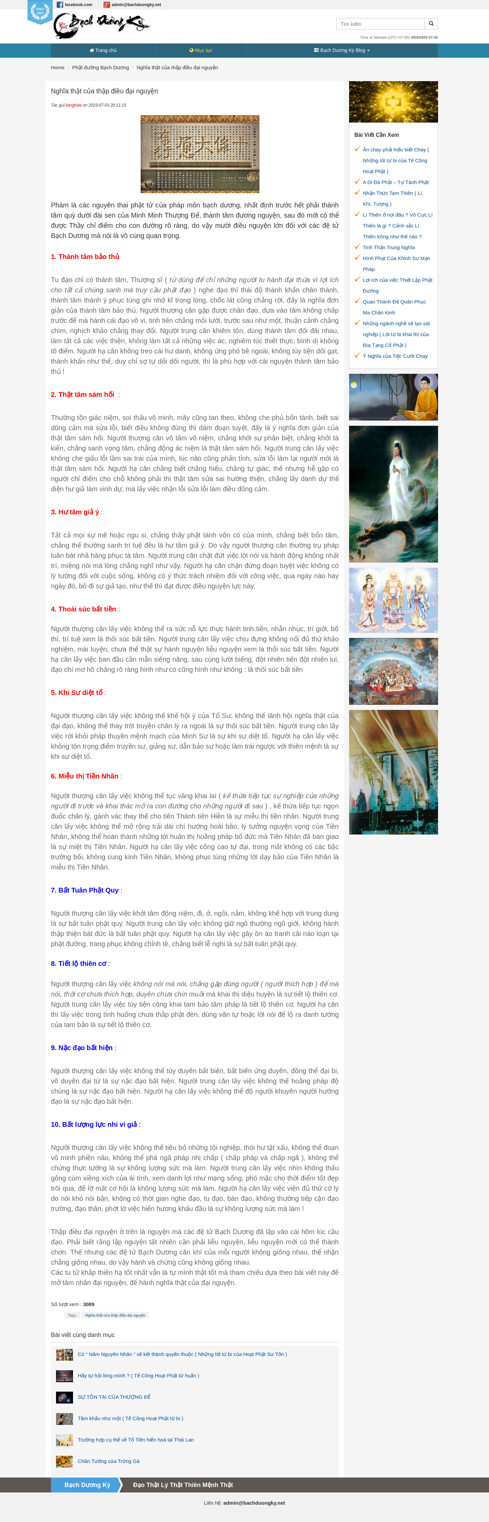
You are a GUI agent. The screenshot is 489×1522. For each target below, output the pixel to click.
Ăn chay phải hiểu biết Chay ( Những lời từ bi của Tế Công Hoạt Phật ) (396, 160)
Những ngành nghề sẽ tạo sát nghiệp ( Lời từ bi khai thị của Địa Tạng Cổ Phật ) (396, 334)
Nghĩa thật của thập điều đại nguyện (115, 1315)
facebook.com (74, 5)
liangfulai (74, 105)
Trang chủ (103, 50)
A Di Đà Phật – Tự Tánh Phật (396, 182)
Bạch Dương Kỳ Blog (342, 50)
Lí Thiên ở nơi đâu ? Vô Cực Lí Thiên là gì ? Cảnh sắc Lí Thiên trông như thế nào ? (398, 225)
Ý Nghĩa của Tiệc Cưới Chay (395, 356)
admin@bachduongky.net (132, 5)
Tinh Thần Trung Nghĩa (389, 247)
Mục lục (200, 50)
